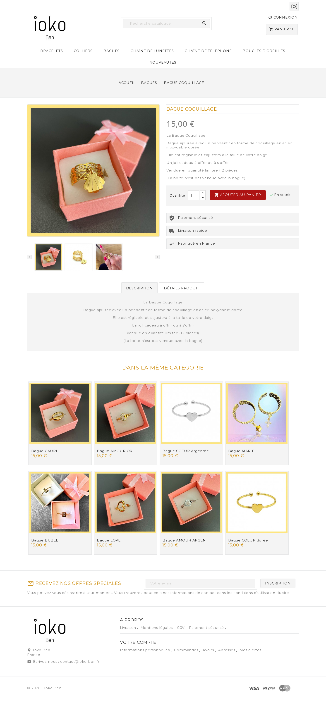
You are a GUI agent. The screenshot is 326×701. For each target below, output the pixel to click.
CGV (181, 627)
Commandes (186, 650)
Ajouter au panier (237, 195)
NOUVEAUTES (162, 62)
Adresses (227, 650)
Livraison (128, 627)
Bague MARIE (241, 451)
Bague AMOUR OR (114, 451)
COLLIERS (83, 51)
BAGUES (111, 51)
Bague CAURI (44, 451)
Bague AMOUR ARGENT (185, 540)
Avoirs (209, 650)
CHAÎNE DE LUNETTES (152, 51)
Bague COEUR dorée (248, 540)
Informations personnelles (145, 650)
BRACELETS (51, 51)
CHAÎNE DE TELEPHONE (208, 51)
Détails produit (181, 288)
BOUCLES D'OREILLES (264, 51)
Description (139, 288)
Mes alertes (250, 650)
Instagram (294, 6)
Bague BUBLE (44, 540)
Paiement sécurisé (207, 627)
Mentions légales (157, 627)
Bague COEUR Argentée (186, 451)
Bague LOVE (109, 540)
